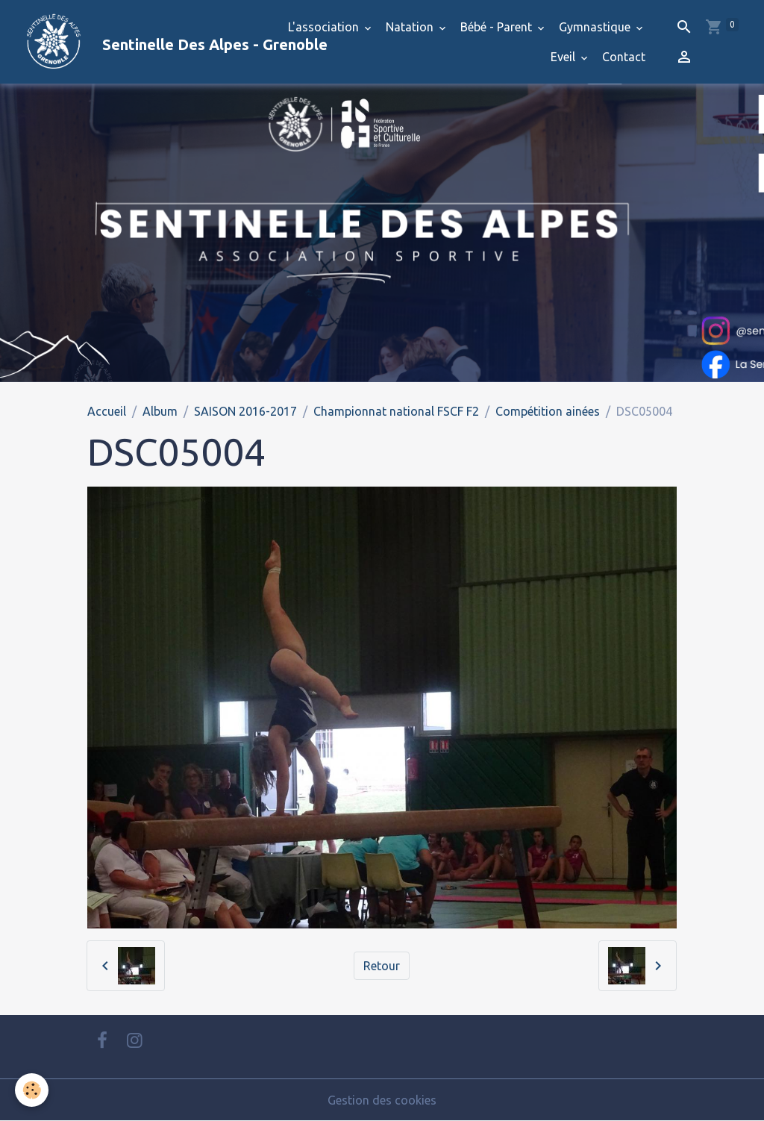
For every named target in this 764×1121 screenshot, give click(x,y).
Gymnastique (596, 27)
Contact (623, 56)
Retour (381, 965)
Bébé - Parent (497, 27)
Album (160, 411)
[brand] (137, 42)
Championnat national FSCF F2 (396, 411)
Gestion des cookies (382, 1100)
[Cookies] (31, 1090)
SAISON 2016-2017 (245, 411)
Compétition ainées (547, 411)
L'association (325, 27)
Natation (411, 27)
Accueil (106, 411)
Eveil (564, 56)
